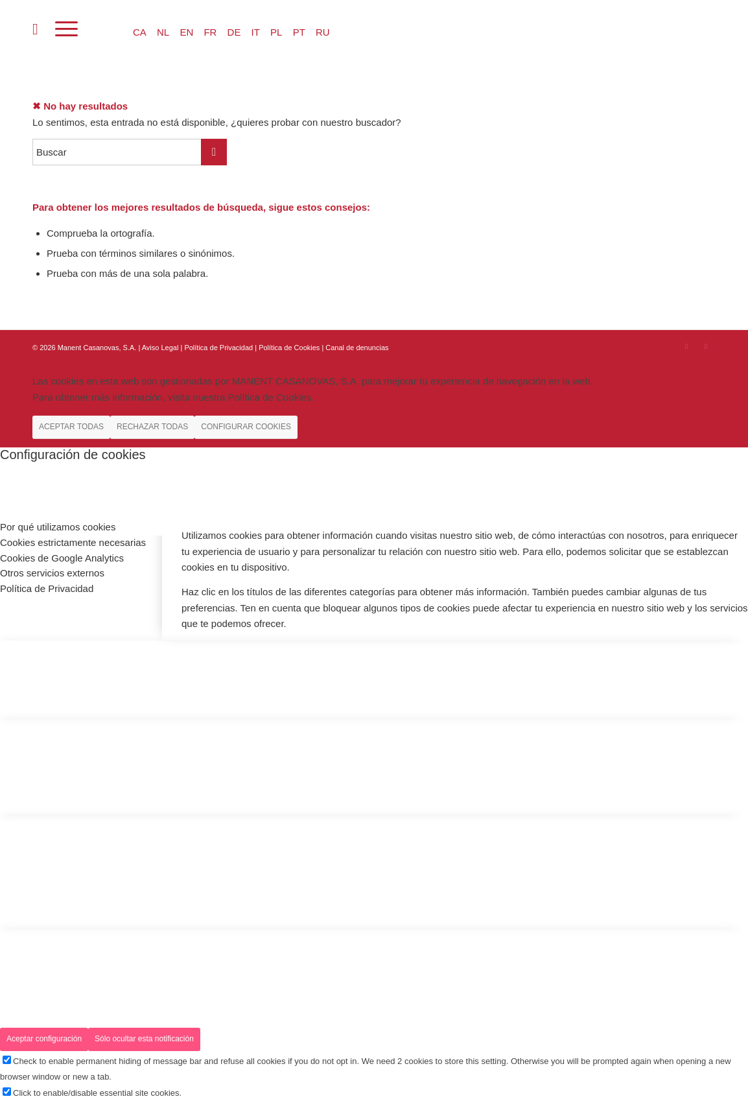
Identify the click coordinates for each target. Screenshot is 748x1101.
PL (276, 32)
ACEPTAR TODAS (71, 426)
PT (299, 32)
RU (323, 32)
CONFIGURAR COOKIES (246, 426)
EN (186, 32)
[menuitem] (35, 29)
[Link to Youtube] (706, 346)
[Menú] (66, 29)
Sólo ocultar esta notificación (144, 1038)
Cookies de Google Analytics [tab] (62, 557)
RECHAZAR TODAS (152, 426)
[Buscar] (35, 29)
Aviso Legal (160, 347)
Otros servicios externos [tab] (52, 572)
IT (255, 32)
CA (139, 32)
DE (234, 32)
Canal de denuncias (356, 347)
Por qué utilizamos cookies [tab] (57, 526)
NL (163, 32)
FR (210, 32)
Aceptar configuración (44, 1038)
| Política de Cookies (288, 347)
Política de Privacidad (219, 347)
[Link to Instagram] (686, 346)
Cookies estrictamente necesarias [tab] (73, 542)
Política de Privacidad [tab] (46, 588)
